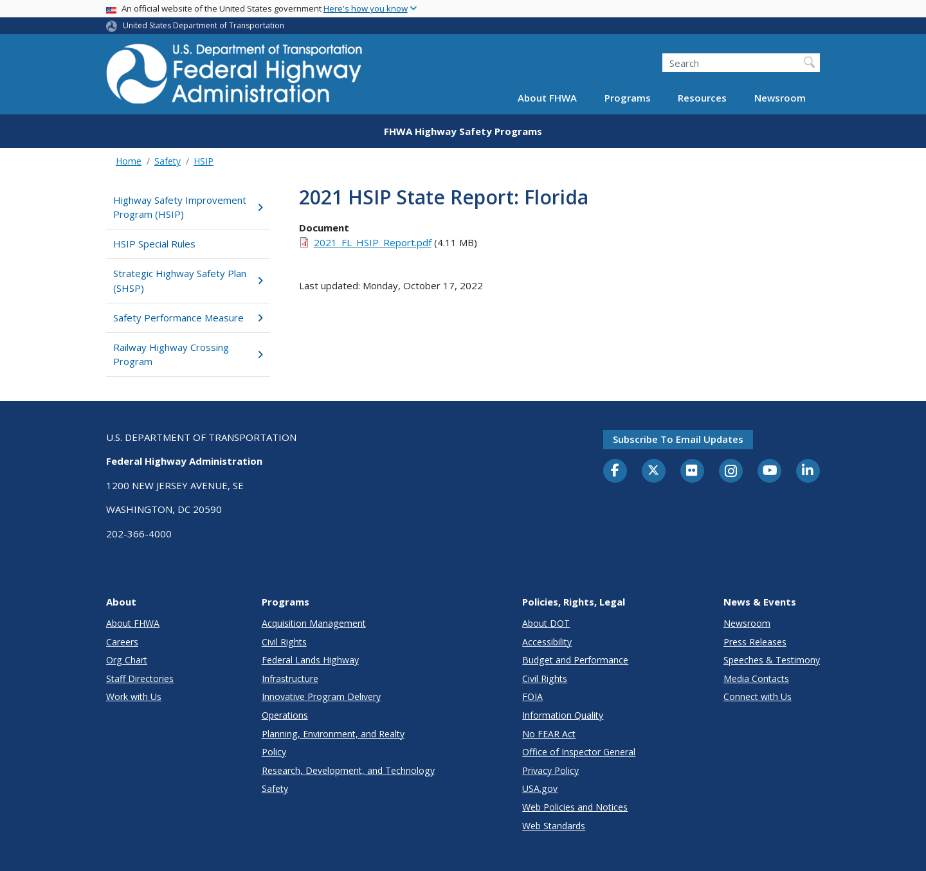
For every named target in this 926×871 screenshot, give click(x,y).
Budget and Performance (575, 660)
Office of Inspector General (578, 752)
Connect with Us (757, 696)
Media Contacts (756, 678)
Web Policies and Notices (575, 807)
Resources (702, 97)
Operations (285, 715)
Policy (274, 752)
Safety (167, 161)
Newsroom (780, 97)
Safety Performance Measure (188, 317)
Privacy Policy (550, 770)
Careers (122, 642)
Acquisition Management (314, 623)
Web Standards (553, 826)
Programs (627, 97)
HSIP (203, 161)
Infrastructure (290, 678)
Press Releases (754, 642)
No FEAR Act (549, 734)
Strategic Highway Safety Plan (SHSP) (188, 280)
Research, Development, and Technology (348, 770)
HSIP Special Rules (154, 243)
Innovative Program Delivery (321, 696)
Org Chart (126, 660)
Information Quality (562, 715)
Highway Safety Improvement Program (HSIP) (188, 207)
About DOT (546, 623)
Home (128, 161)
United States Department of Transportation (203, 25)
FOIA (532, 696)
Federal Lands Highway (310, 660)
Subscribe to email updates (678, 439)
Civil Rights (284, 642)
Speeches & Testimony (771, 660)
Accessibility (547, 642)
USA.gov (540, 788)
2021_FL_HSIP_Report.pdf (372, 242)
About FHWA (547, 97)
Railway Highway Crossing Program (188, 354)
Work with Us (133, 696)
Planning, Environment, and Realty (333, 734)
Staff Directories (140, 678)
